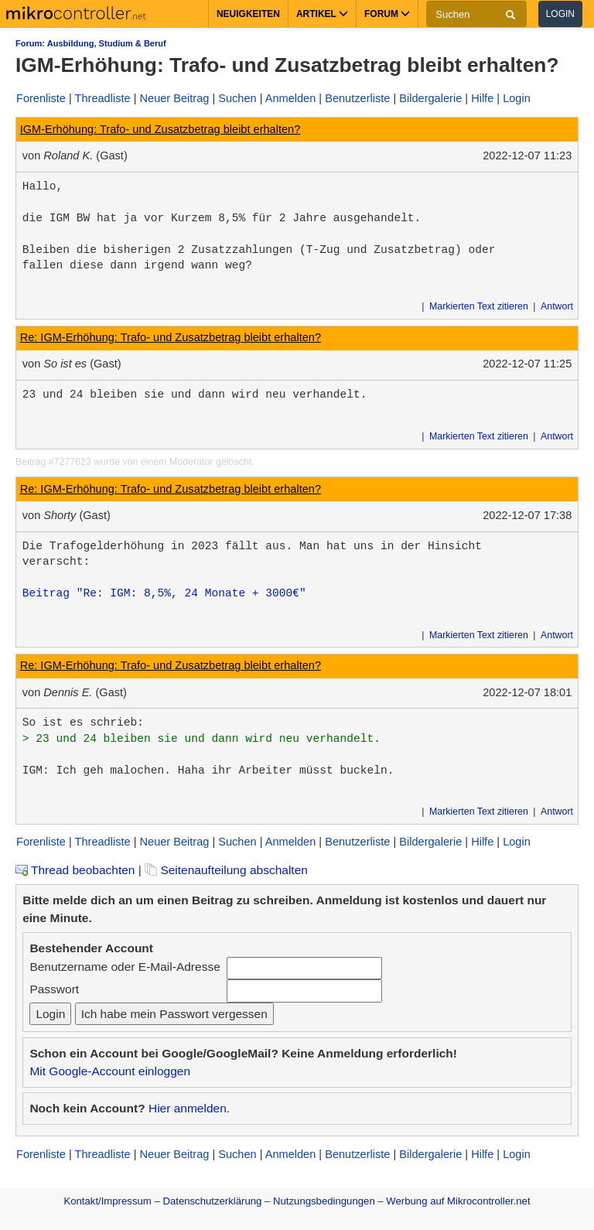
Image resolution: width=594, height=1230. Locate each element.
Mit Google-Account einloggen (109, 1071)
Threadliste (103, 98)
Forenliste (41, 98)
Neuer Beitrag (175, 98)
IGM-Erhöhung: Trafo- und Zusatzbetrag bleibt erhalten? (160, 129)
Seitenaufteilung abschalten (226, 869)
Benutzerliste (357, 98)
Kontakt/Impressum (107, 1201)
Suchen (237, 98)
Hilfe (482, 98)
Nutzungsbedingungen (324, 1201)
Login (560, 14)
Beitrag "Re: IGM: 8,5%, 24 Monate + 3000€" (164, 593)
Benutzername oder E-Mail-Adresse (124, 966)
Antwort (557, 306)
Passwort (54, 989)
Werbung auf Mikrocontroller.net (458, 1201)
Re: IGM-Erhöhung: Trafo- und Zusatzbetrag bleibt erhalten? (170, 337)
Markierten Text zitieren (478, 306)
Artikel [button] (322, 14)
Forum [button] (387, 14)
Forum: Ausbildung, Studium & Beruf (90, 43)
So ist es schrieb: (83, 722)
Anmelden (290, 98)
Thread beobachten (75, 869)
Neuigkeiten (248, 14)
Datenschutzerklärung (211, 1201)
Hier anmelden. (189, 1108)
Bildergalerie (430, 98)
